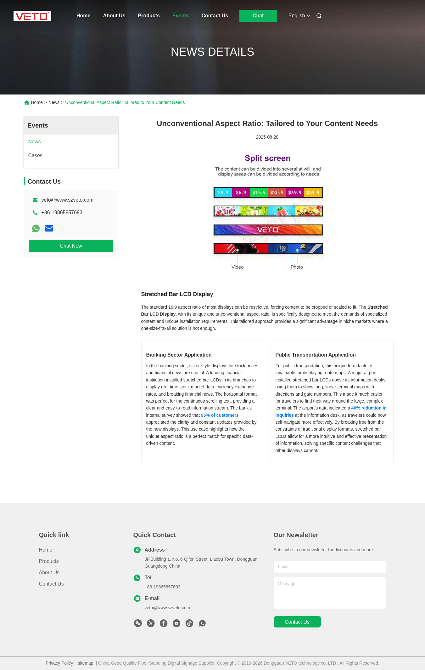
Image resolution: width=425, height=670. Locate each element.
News (53, 102)
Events (180, 15)
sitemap (85, 663)
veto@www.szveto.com (68, 200)
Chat (258, 15)
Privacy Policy (59, 663)
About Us (114, 15)
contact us (297, 622)
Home (83, 15)
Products (149, 15)
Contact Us (214, 15)
